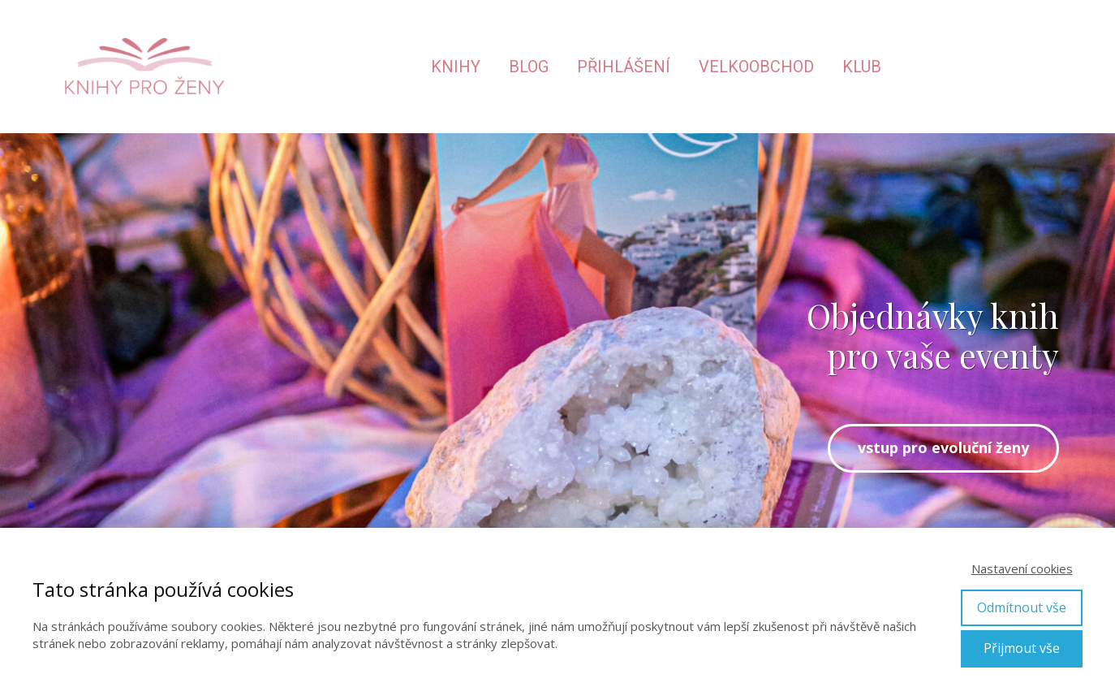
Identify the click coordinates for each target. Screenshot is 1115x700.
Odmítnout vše (1021, 607)
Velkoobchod (756, 66)
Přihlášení (623, 66)
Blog (529, 66)
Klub (861, 66)
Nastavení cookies (1022, 568)
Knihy (455, 66)
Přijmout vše (1022, 648)
